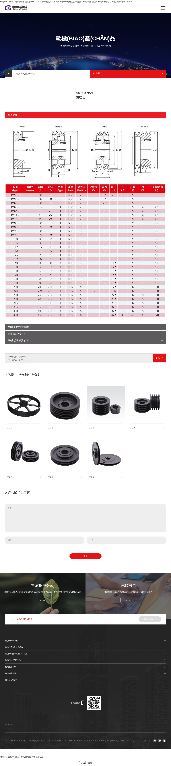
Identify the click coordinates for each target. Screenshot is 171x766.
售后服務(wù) (85, 667)
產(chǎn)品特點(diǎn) (85, 327)
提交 (85, 557)
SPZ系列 (107, 46)
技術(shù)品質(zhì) (85, 661)
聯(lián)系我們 (85, 681)
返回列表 (159, 359)
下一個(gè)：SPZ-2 (16, 361)
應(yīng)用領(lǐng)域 (85, 341)
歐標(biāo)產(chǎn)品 (91, 46)
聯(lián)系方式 (150, 620)
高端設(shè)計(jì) (85, 334)
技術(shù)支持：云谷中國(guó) (120, 741)
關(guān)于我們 (85, 641)
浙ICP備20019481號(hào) (94, 741)
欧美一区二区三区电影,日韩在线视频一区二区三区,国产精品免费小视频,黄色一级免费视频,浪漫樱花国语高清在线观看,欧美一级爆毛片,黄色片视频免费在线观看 (66, 2)
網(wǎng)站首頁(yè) (71, 46)
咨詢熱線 (85, 762)
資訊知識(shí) (85, 674)
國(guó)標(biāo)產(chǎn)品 (85, 654)
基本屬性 (85, 115)
